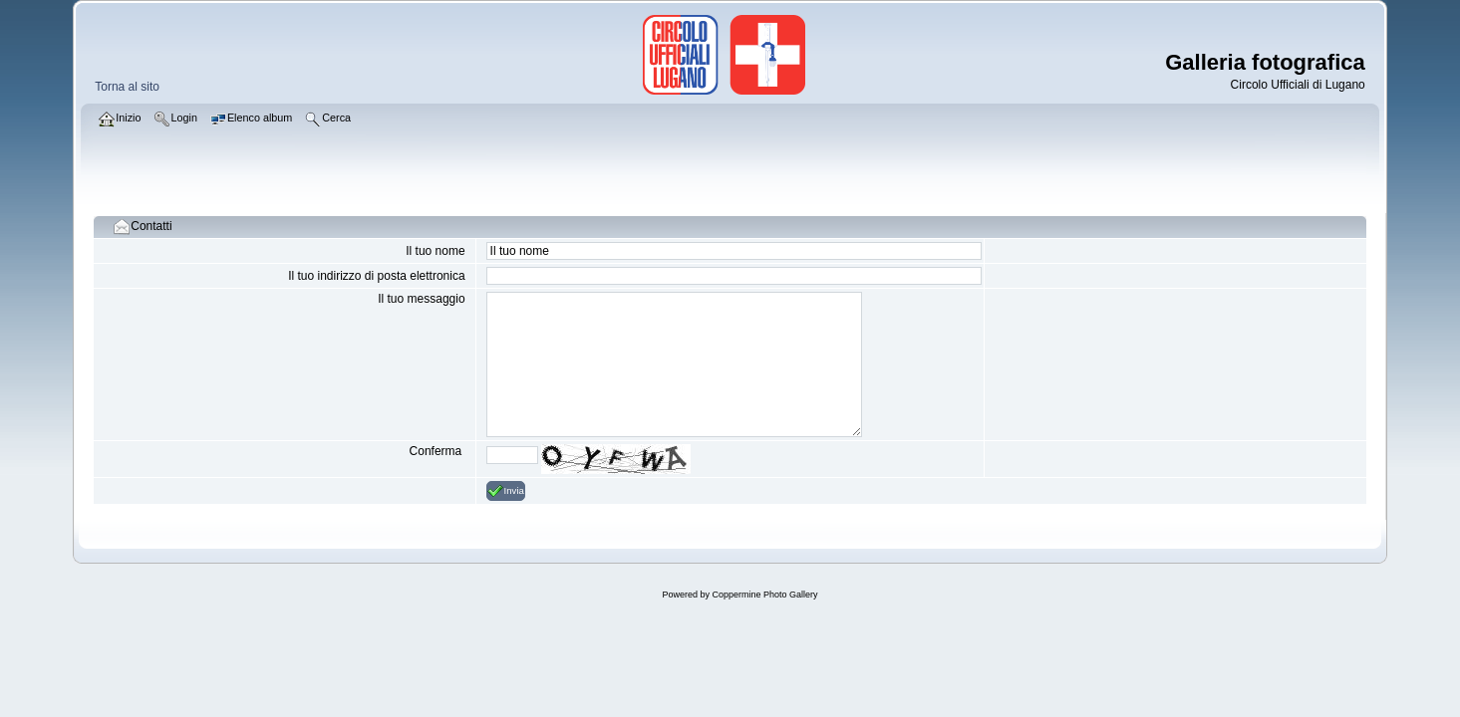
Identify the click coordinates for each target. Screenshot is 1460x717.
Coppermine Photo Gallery (764, 594)
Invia (505, 491)
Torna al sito (127, 87)
